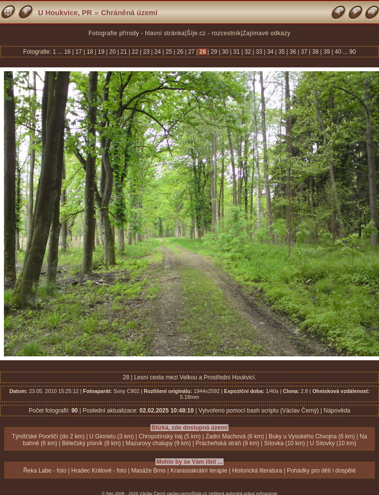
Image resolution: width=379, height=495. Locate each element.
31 (236, 51)
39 (327, 51)
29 (214, 51)
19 (101, 51)
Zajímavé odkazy (266, 33)
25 (169, 51)
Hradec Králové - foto (98, 470)
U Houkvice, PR (65, 12)
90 (352, 51)
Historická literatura (257, 470)
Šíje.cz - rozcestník (214, 33)
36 (293, 51)
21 (124, 51)
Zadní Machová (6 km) (235, 436)
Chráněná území (129, 12)
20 (112, 51)
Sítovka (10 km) (284, 443)
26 (180, 51)
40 (338, 51)
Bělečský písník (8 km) (91, 443)
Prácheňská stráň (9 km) (228, 443)
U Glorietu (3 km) (111, 436)
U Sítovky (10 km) (333, 443)
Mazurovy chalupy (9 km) (158, 443)
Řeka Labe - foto (45, 470)
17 (78, 51)
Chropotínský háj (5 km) (170, 436)
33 (259, 51)
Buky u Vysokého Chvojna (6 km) (312, 436)
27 (191, 51)
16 (68, 51)
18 (90, 51)
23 (146, 51)
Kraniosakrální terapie (199, 470)
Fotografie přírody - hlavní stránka (137, 33)
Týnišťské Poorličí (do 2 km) (48, 436)
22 (135, 51)
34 (270, 51)
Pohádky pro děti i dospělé (321, 470)
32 (248, 51)
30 (225, 51)
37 (304, 51)
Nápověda (336, 410)
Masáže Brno (148, 470)
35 (281, 51)
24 (157, 51)
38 (315, 51)
